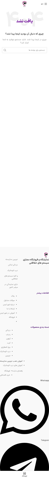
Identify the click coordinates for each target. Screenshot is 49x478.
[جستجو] (24, 50)
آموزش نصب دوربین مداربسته (11, 361)
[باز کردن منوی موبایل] (44, 4)
